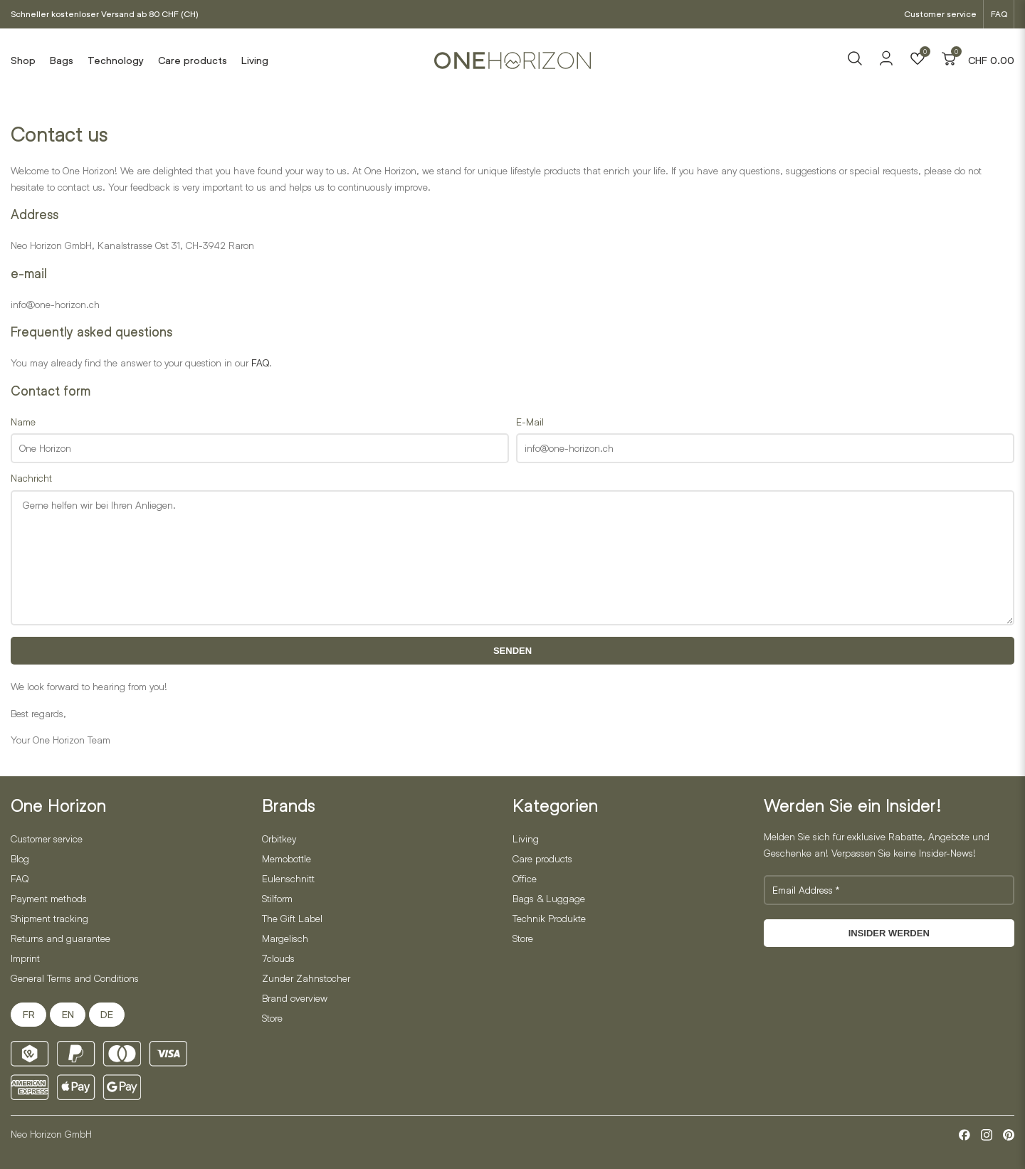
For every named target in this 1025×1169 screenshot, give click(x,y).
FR (29, 1014)
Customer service (940, 13)
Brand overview (294, 998)
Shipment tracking (49, 918)
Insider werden (889, 933)
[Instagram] (986, 1135)
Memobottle (286, 858)
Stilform (277, 898)
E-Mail (530, 422)
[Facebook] (964, 1135)
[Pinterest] (1008, 1135)
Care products (192, 60)
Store (272, 1018)
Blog (20, 858)
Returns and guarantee (60, 938)
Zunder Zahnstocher (306, 978)
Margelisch (285, 938)
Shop (23, 60)
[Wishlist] (917, 60)
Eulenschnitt (288, 878)
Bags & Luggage (548, 898)
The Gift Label (292, 918)
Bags (61, 60)
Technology (116, 60)
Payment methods (49, 898)
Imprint (25, 958)
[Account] (886, 63)
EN (68, 1014)
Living (254, 60)
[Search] (854, 60)
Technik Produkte (549, 918)
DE (106, 1014)
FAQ (999, 13)
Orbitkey (279, 838)
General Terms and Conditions (75, 978)
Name (23, 422)
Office (524, 878)
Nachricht (31, 478)
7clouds (278, 958)
